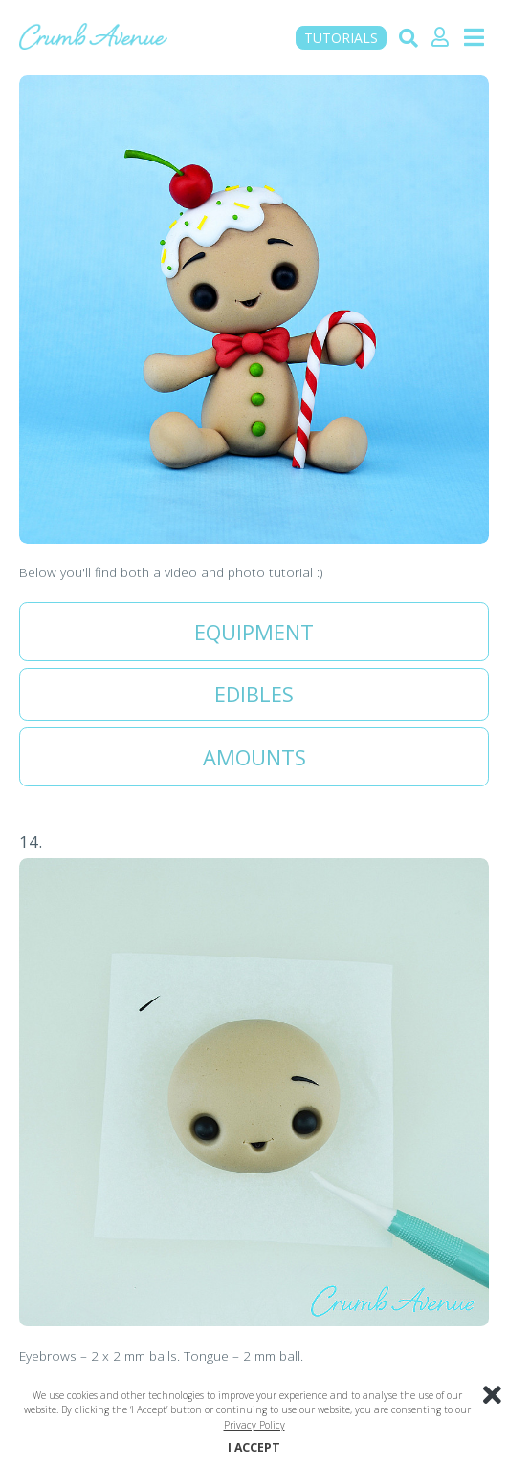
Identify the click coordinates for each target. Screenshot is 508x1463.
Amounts (254, 756)
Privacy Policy (254, 1424)
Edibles (254, 693)
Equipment (254, 631)
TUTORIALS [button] (341, 38)
